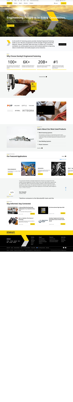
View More (40, 114)
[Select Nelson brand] (17, 115)
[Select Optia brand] (24, 115)
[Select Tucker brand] (31, 115)
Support (21, 3)
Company (32, 3)
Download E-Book (43, 95)
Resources (26, 3)
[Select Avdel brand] (18, 120)
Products (16, 3)
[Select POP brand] (10, 115)
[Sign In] (56, 3)
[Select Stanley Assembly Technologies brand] (10, 120)
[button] (12, 0)
